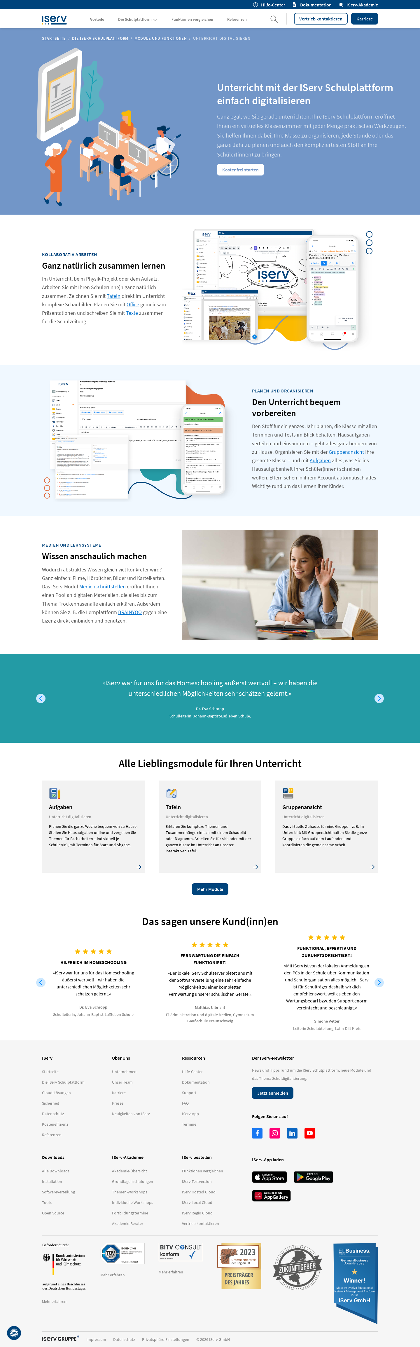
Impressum (96, 1339)
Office (133, 304)
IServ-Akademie (358, 5)
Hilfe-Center (269, 5)
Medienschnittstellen (102, 586)
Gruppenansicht (346, 452)
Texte (132, 313)
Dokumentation (312, 5)
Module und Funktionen (160, 38)
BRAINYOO (130, 612)
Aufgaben (320, 460)
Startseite (54, 38)
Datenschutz (124, 1339)
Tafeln (113, 296)
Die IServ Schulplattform (100, 38)
